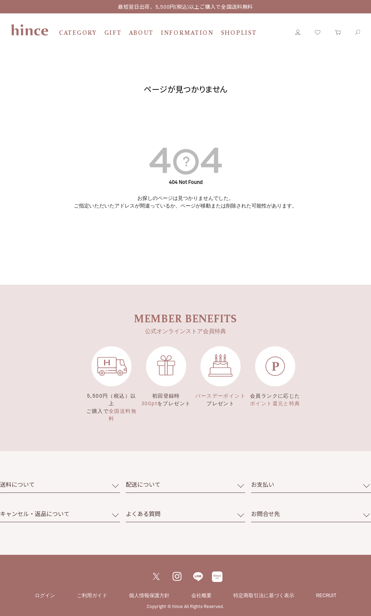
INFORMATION (187, 33)
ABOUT (141, 33)
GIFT (113, 33)
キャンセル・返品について (35, 513)
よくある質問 (143, 513)
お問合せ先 (265, 513)
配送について (143, 484)
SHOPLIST (239, 33)
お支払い (262, 484)
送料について (17, 484)
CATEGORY (78, 33)
